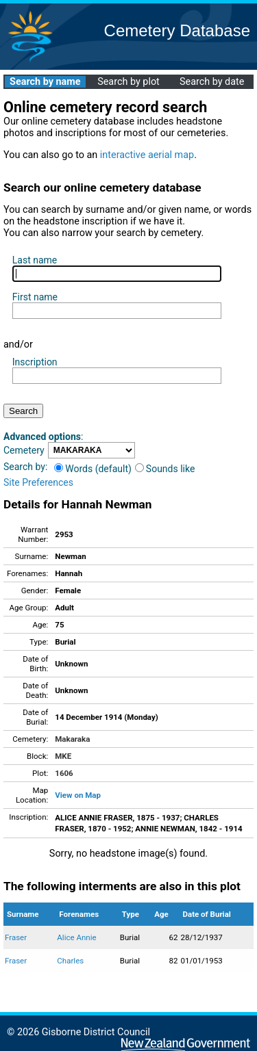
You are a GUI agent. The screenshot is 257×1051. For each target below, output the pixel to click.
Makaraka (72, 739)
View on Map (78, 795)
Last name (34, 260)
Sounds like (165, 468)
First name (35, 296)
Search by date (212, 82)
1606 (64, 773)
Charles (70, 960)
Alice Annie (76, 937)
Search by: (25, 466)
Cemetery (24, 450)
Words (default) (93, 468)
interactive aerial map (147, 155)
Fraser (16, 937)
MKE (63, 756)
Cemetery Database (177, 30)
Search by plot (128, 82)
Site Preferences (38, 482)
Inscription (35, 361)
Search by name (45, 82)
